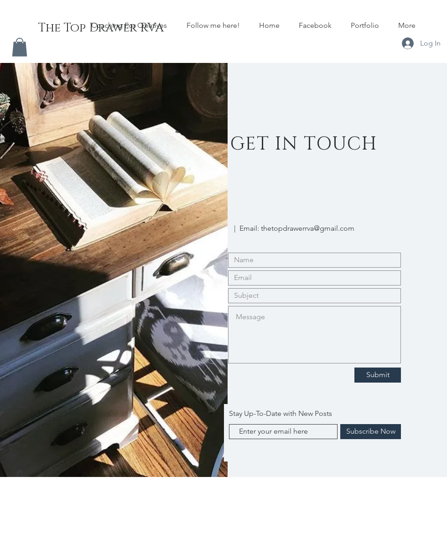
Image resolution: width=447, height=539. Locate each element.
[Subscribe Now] (370, 431)
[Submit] (377, 375)
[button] (19, 47)
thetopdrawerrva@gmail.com (307, 228)
